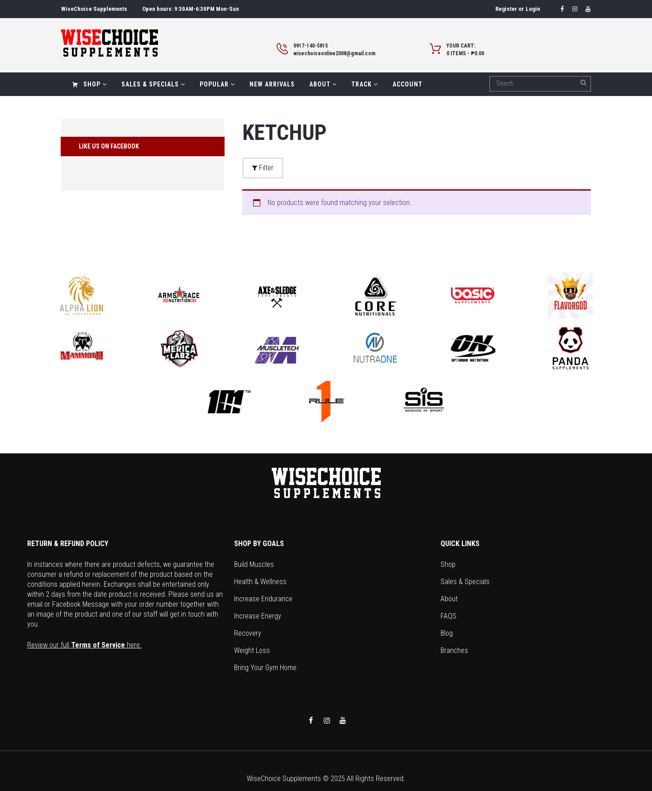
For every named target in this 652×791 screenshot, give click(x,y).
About (323, 84)
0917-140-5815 (310, 46)
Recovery (247, 633)
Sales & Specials (153, 84)
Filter (262, 167)
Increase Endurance (263, 598)
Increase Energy (257, 616)
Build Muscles (254, 564)
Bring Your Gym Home (265, 667)
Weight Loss (252, 650)
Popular (217, 84)
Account (407, 84)
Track (364, 84)
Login (533, 8)
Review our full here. (84, 645)
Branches (454, 650)
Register (506, 8)
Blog (447, 633)
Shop (89, 84)
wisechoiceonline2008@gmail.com (334, 53)
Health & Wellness (260, 581)
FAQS (448, 616)
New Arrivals (272, 84)
